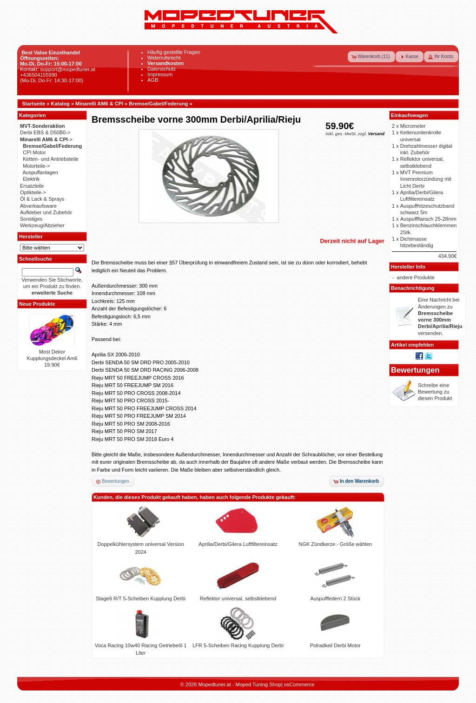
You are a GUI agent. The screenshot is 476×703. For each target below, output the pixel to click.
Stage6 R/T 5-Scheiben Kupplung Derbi (140, 598)
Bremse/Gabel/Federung (158, 103)
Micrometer (413, 126)
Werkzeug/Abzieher (42, 225)
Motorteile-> (36, 166)
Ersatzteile (32, 186)
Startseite (33, 103)
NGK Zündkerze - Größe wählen (335, 544)
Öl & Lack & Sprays (42, 199)
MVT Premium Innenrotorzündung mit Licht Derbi (425, 179)
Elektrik (31, 179)
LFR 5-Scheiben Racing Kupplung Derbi (238, 645)
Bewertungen (415, 370)
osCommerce (299, 684)
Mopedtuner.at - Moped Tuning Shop (239, 684)
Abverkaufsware (38, 206)
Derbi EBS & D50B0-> (45, 132)
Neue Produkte (37, 304)
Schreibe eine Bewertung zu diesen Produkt (435, 391)
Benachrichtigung (413, 288)
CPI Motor (34, 152)
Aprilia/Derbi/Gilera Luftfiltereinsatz (237, 544)
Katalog (60, 103)
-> (46, 139)
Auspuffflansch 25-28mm (428, 219)
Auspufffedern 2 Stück (335, 598)
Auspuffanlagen (40, 172)
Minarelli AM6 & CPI (99, 103)
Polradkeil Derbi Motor (335, 645)
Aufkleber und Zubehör (46, 212)
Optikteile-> (33, 192)
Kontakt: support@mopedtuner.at (57, 69)
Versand (376, 133)
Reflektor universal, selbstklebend (238, 598)
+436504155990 (38, 75)
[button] (371, 56)
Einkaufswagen (409, 115)
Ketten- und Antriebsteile (51, 159)
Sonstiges (31, 219)
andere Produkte (416, 277)
